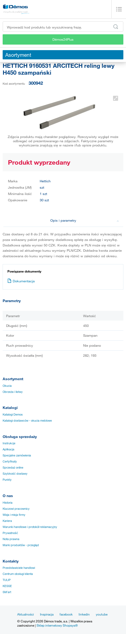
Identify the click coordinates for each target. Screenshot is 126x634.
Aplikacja (8, 449)
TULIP (7, 580)
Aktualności (25, 614)
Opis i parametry (84, 220)
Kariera (7, 521)
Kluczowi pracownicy (16, 509)
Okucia (7, 386)
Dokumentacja (21, 281)
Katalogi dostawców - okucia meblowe (27, 420)
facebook (66, 614)
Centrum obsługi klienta (18, 574)
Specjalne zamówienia (17, 455)
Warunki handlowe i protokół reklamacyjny (30, 527)
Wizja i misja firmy (14, 515)
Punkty (7, 480)
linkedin (84, 614)
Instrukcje (9, 443)
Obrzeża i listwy (13, 392)
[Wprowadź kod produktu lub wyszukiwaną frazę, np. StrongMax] (63, 26)
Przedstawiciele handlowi (19, 568)
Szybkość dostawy (15, 473)
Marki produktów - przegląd (21, 545)
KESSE (7, 586)
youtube (101, 614)
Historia (7, 502)
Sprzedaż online (13, 467)
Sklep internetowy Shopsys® (57, 625)
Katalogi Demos (13, 414)
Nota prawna (11, 539)
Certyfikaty (10, 461)
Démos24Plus (63, 39)
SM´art (7, 592)
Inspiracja (46, 614)
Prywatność (10, 533)
